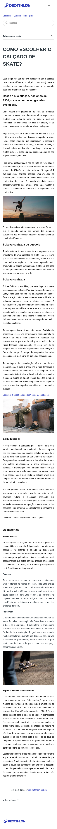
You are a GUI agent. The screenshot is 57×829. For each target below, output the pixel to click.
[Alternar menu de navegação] (48, 5)
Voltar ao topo (11, 800)
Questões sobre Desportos (24, 16)
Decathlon (7, 16)
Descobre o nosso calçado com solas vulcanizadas (26, 395)
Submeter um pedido (37, 790)
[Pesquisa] (28, 23)
